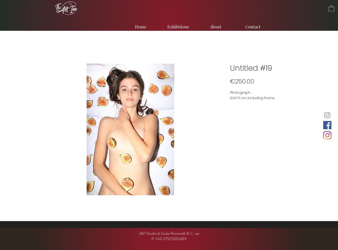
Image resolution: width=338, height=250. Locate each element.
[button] (331, 8)
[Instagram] (327, 115)
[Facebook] (327, 125)
